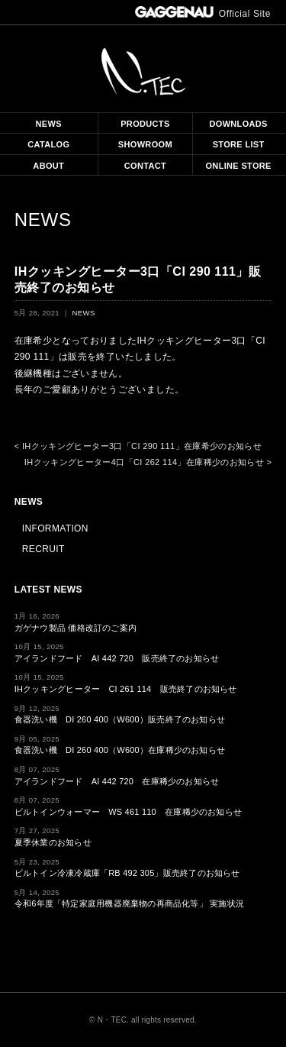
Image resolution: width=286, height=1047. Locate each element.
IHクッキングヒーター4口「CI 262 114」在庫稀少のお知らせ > (148, 462)
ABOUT (48, 165)
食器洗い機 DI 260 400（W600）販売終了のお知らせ (119, 719)
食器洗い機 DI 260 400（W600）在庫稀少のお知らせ (119, 750)
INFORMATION (55, 528)
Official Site (203, 13)
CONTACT (145, 165)
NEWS (49, 123)
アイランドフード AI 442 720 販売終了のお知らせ (117, 658)
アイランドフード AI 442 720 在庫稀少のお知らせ (117, 781)
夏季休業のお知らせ (53, 842)
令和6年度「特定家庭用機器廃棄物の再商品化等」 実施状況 (129, 903)
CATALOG (48, 144)
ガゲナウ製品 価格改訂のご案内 (75, 627)
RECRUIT (43, 549)
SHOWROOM (145, 144)
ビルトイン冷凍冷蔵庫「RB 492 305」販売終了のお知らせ (127, 872)
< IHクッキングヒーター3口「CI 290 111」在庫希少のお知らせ (138, 446)
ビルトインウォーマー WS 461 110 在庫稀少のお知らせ (128, 811)
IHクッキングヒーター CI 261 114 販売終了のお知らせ (125, 688)
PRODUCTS (145, 123)
